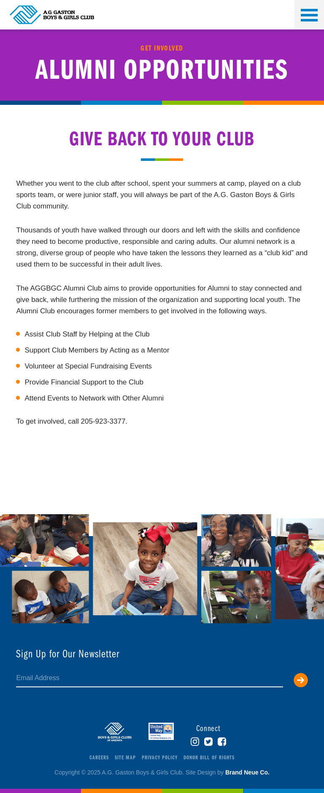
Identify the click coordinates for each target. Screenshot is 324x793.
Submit (301, 680)
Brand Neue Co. (247, 772)
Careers (99, 758)
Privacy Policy (160, 758)
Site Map (125, 758)
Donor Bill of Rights (209, 758)
